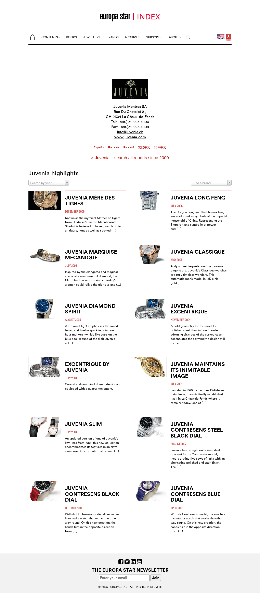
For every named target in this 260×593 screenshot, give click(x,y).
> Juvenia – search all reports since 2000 (130, 157)
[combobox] (48, 183)
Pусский (129, 147)
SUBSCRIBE (154, 37)
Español (99, 147)
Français (114, 147)
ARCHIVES (132, 37)
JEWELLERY (91, 37)
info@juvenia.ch (130, 132)
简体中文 (160, 147)
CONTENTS (50, 37)
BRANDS (113, 37)
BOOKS (71, 37)
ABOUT (175, 37)
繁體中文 (144, 147)
